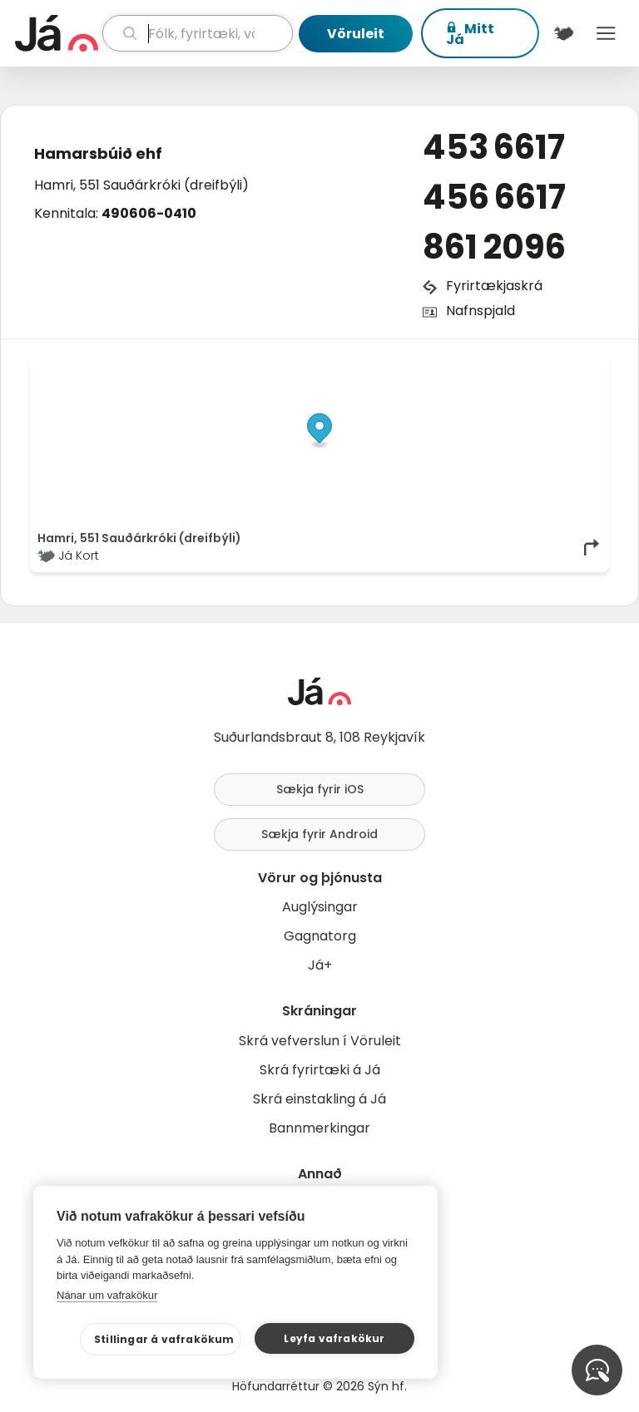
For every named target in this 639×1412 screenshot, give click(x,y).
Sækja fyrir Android (319, 834)
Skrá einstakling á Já (319, 1098)
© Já (430, 367)
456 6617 (494, 197)
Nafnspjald (480, 310)
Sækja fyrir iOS (320, 789)
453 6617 (494, 147)
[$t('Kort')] (564, 33)
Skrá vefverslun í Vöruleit (320, 1040)
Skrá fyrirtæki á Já (320, 1069)
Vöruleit (355, 33)
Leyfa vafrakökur (334, 1338)
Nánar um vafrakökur (107, 1295)
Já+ (320, 965)
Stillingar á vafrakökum (164, 1339)
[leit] (197, 33)
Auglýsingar (320, 906)
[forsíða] (56, 33)
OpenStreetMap (488, 367)
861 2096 (494, 247)
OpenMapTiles (569, 367)
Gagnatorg (320, 935)
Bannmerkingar (319, 1128)
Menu (606, 33)
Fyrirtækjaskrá (494, 285)
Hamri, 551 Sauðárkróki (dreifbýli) (141, 185)
